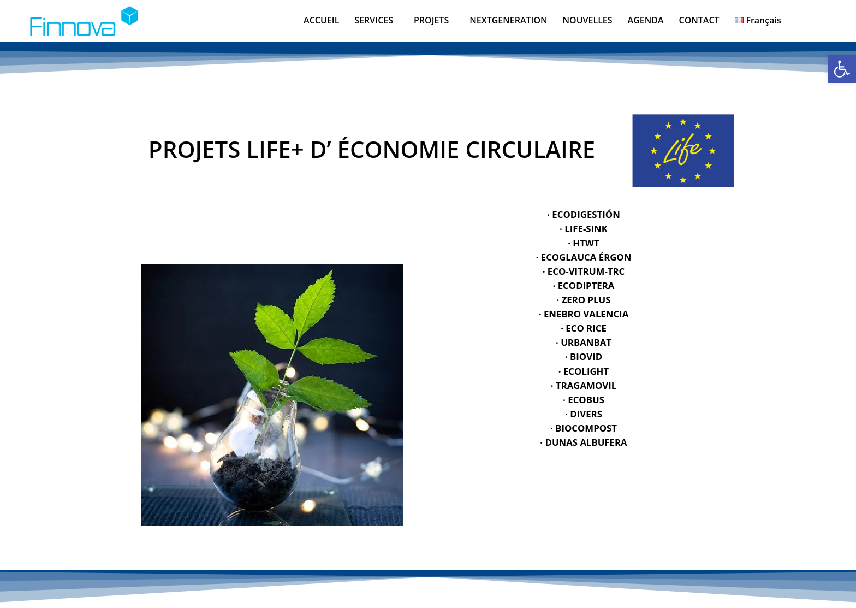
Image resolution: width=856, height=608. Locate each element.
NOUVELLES (588, 20)
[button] (376, 20)
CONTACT (699, 20)
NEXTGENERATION (508, 20)
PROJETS (431, 20)
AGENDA (646, 20)
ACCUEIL (321, 20)
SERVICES (373, 20)
